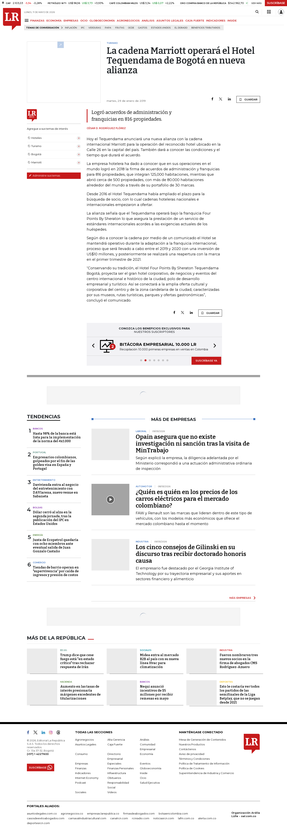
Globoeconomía (150, 768)
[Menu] (27, 20)
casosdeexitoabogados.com (45, 818)
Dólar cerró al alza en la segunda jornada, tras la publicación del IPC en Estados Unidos (52, 518)
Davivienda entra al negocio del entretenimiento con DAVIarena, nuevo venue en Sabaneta (56, 490)
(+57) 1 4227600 (38, 754)
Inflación (71, 27)
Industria (226, 650)
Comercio (39, 562)
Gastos (142, 27)
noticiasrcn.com (163, 818)
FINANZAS (37, 20)
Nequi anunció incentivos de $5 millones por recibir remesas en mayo (156, 692)
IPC (83, 27)
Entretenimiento (44, 480)
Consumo (81, 754)
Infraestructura (116, 773)
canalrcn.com (119, 818)
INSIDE (232, 20)
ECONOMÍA (54, 20)
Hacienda (66, 681)
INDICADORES (215, 20)
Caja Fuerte (115, 744)
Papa (108, 27)
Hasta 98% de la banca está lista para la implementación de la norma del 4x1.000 (57, 437)
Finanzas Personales (120, 768)
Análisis (144, 739)
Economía (146, 754)
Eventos (145, 763)
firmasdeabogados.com (139, 813)
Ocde (131, 27)
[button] (92, 346)
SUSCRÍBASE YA (206, 360)
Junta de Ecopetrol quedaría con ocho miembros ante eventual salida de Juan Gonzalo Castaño (55, 545)
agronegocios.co (72, 813)
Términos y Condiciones (194, 758)
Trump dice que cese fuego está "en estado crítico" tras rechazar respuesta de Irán (77, 661)
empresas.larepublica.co (103, 813)
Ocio (143, 777)
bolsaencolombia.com (173, 813)
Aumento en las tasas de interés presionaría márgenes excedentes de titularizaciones (80, 692)
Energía (38, 535)
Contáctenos (187, 749)
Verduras (94, 27)
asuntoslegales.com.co (42, 813)
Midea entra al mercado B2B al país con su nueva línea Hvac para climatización (159, 661)
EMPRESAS (71, 20)
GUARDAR (248, 99)
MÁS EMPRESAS (240, 597)
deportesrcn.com (38, 823)
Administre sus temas (44, 175)
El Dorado (181, 27)
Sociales (145, 650)
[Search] (257, 12)
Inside (143, 773)
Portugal (39, 452)
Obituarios (114, 777)
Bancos (38, 428)
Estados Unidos (161, 27)
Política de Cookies (191, 768)
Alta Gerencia (116, 739)
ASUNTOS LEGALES (169, 20)
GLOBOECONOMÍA (102, 20)
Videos (111, 792)
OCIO (83, 20)
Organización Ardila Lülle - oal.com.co (245, 814)
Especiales (114, 763)
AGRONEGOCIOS (128, 20)
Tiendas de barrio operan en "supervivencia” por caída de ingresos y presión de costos (56, 571)
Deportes (226, 681)
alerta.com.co (207, 818)
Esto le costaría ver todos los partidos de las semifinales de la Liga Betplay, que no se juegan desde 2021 (240, 694)
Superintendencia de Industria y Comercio (206, 773)
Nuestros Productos (192, 744)
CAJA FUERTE (194, 20)
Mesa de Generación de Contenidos (202, 739)
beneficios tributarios (205, 27)
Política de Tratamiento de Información (204, 763)
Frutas (119, 27)
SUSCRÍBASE (276, 3)
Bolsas (37, 507)
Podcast (80, 782)
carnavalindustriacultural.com (87, 818)
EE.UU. (63, 650)
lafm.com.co (186, 818)
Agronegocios (84, 739)
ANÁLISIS (148, 20)
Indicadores (82, 773)
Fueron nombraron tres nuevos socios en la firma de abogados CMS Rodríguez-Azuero (239, 661)
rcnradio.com (140, 818)
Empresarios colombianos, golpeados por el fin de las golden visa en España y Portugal (55, 463)
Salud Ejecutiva (150, 782)
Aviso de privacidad (191, 754)
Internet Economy (86, 777)
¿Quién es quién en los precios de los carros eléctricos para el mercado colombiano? (187, 498)
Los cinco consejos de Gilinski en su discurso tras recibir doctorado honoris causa (191, 554)
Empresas (81, 763)
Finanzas (80, 768)
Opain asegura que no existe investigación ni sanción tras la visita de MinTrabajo (193, 443)
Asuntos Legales (85, 744)
